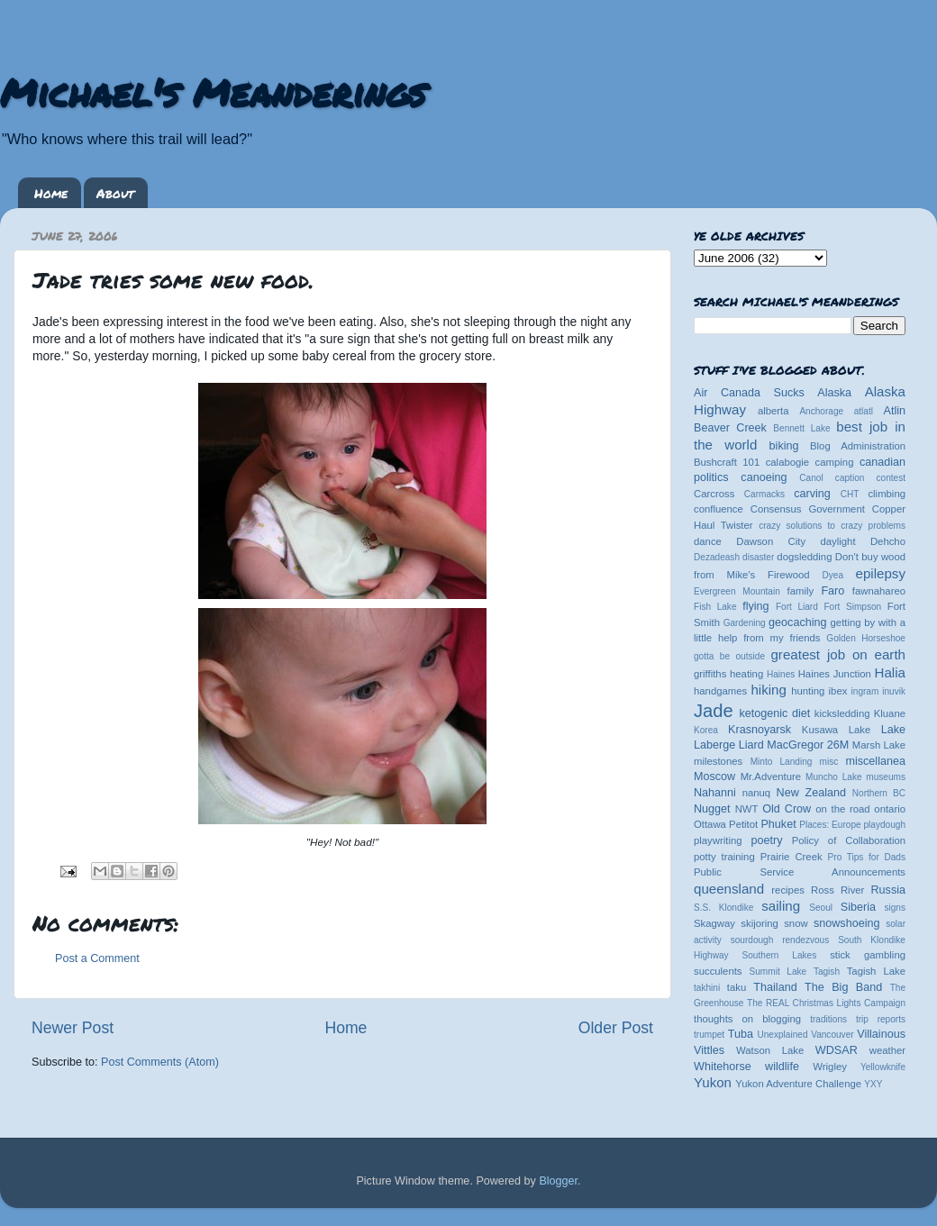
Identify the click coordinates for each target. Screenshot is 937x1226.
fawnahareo (878, 591)
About (115, 193)
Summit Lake (778, 971)
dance (708, 541)
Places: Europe (829, 825)
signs (894, 908)
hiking (768, 689)
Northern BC (878, 793)
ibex (838, 691)
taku (736, 987)
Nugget (712, 809)
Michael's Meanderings (212, 92)
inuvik (893, 691)
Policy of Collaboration (848, 840)
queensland (729, 888)
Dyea (833, 575)
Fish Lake (715, 607)
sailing (780, 905)
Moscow (714, 776)
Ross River (837, 890)
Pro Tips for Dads (866, 857)
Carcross (714, 493)
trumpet (709, 1035)
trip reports (880, 1019)
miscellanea (875, 761)
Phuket (778, 824)
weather (887, 1050)
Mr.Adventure (771, 776)
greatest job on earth (837, 654)
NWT (747, 809)
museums (885, 777)
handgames (720, 691)
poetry (766, 840)
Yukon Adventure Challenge (798, 1083)
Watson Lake (770, 1050)
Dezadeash (717, 557)
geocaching (797, 622)
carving (812, 493)
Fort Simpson (852, 607)
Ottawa (710, 824)
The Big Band (843, 987)
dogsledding (804, 556)
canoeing (764, 477)
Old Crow (786, 809)
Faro (832, 591)
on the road (842, 809)
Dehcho (887, 541)
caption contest (870, 478)
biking (784, 446)
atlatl (863, 411)
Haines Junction (834, 673)
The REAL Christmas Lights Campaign (826, 1003)
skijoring (759, 923)
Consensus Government (808, 509)
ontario (889, 809)
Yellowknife (882, 1067)
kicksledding (842, 713)
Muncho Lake (833, 777)
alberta (773, 410)
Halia (890, 672)
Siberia (858, 907)
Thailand (774, 987)
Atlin (895, 410)
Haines (781, 674)
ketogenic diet (774, 713)
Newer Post (73, 1028)
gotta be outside (729, 656)
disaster (758, 557)
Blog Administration (857, 445)
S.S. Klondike (723, 908)
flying (755, 606)
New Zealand (811, 792)
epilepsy (880, 573)
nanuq (756, 792)
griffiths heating (728, 673)
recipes (788, 890)
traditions (828, 1019)
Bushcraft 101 (727, 462)
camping (834, 462)
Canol (811, 478)
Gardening (744, 623)
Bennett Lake (801, 428)
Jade (713, 711)
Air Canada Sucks (749, 392)
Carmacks (764, 494)
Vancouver (832, 1035)
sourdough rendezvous (780, 940)
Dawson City (770, 541)
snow (795, 923)
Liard (751, 745)
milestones (718, 761)
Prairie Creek (791, 856)
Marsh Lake (878, 745)
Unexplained (782, 1035)
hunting (807, 691)
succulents (718, 971)
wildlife (782, 1066)
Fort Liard (797, 607)
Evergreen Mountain (737, 591)
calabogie (788, 462)
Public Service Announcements (799, 872)
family (800, 591)
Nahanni (715, 792)
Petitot (743, 824)
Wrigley (830, 1066)
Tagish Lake (876, 971)
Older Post (615, 1028)
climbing (886, 493)
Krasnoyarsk (759, 729)
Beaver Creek (730, 428)
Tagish (827, 971)
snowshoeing (847, 923)
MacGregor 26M (808, 745)
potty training (724, 856)
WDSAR (836, 1050)
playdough (884, 825)
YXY (873, 1084)
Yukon (713, 1082)
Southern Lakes (779, 955)
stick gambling (867, 954)
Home (51, 193)
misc (829, 762)
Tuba (740, 1034)
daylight (837, 541)
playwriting (718, 840)
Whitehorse (722, 1066)
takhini (707, 988)
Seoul (820, 908)
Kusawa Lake (836, 729)
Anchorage (821, 411)
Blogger (558, 1181)
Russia (888, 890)
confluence (718, 509)
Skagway (714, 923)
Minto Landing (782, 762)
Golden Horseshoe (865, 638)
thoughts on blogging (747, 1018)
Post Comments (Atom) (160, 1062)
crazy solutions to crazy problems (832, 526)
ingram (865, 691)
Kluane (889, 713)
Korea (706, 730)
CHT (850, 494)
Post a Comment (97, 958)
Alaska (834, 392)
